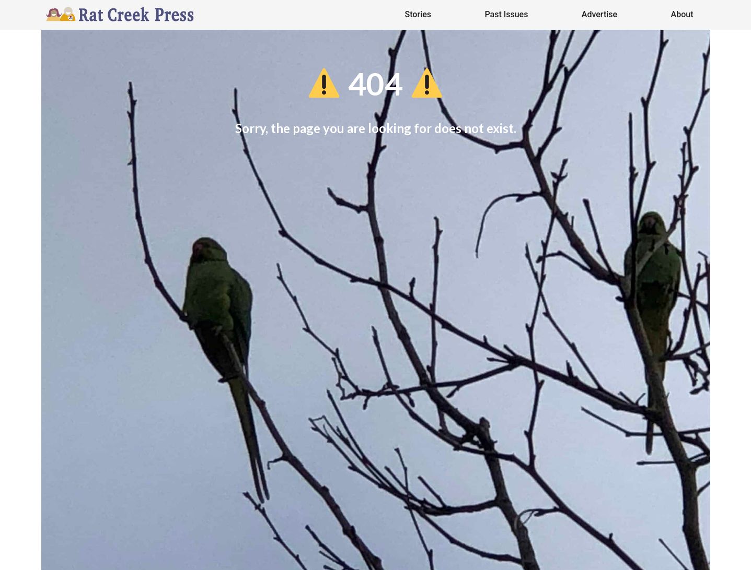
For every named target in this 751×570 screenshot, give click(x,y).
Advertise (599, 14)
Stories (418, 14)
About (682, 14)
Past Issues (506, 14)
